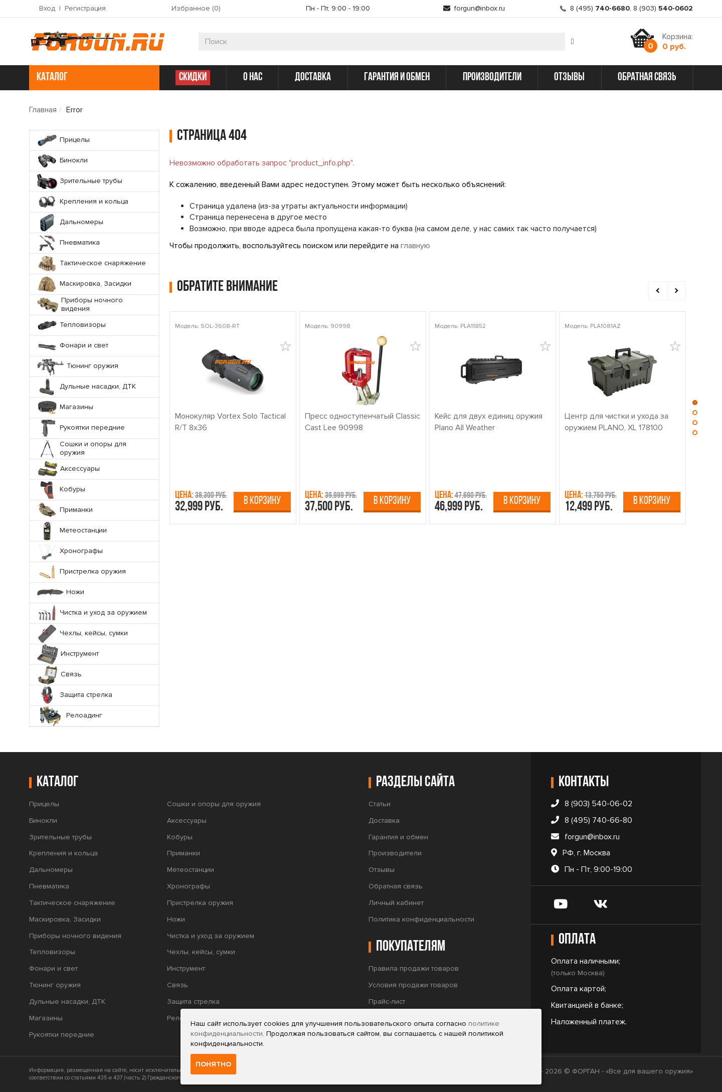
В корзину (262, 501)
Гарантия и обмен (398, 837)
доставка (313, 77)
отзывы (569, 77)
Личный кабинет (396, 902)
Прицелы (44, 804)
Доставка (384, 820)
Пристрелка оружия (200, 902)
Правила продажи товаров (414, 968)
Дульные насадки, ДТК (67, 1001)
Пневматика (49, 886)
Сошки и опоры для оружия (214, 804)
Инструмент (186, 968)
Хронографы (188, 886)
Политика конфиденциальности (421, 919)
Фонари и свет (53, 968)
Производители (395, 853)
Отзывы (382, 869)
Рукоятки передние (61, 1034)
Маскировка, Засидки (65, 919)
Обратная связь (396, 886)
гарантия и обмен (397, 77)
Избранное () (196, 8)
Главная (43, 110)
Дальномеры (51, 869)
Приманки (183, 853)
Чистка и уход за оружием (210, 936)
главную (415, 246)
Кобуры (180, 837)
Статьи (380, 804)
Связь (177, 985)
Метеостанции (190, 869)
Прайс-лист (387, 1001)
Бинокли (43, 820)
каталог (93, 77)
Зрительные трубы (60, 837)
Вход (47, 8)
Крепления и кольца (63, 853)
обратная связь (647, 77)
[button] (694, 405)
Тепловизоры (52, 952)
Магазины (46, 1018)
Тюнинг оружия (55, 985)
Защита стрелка (193, 1001)
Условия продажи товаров (413, 985)
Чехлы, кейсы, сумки (201, 952)
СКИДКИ (193, 77)
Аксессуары (187, 820)
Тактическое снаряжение (72, 902)
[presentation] (657, 290)
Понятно (213, 1064)
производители (492, 77)
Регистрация (85, 8)
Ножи (176, 919)
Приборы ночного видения (75, 936)
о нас (252, 77)
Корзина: (677, 42)
